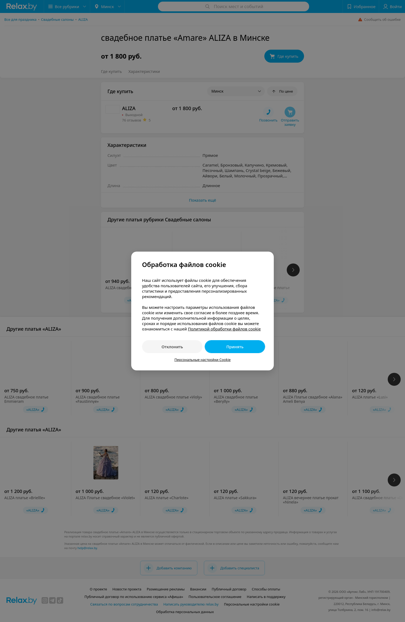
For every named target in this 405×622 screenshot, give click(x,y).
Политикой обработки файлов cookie (224, 329)
